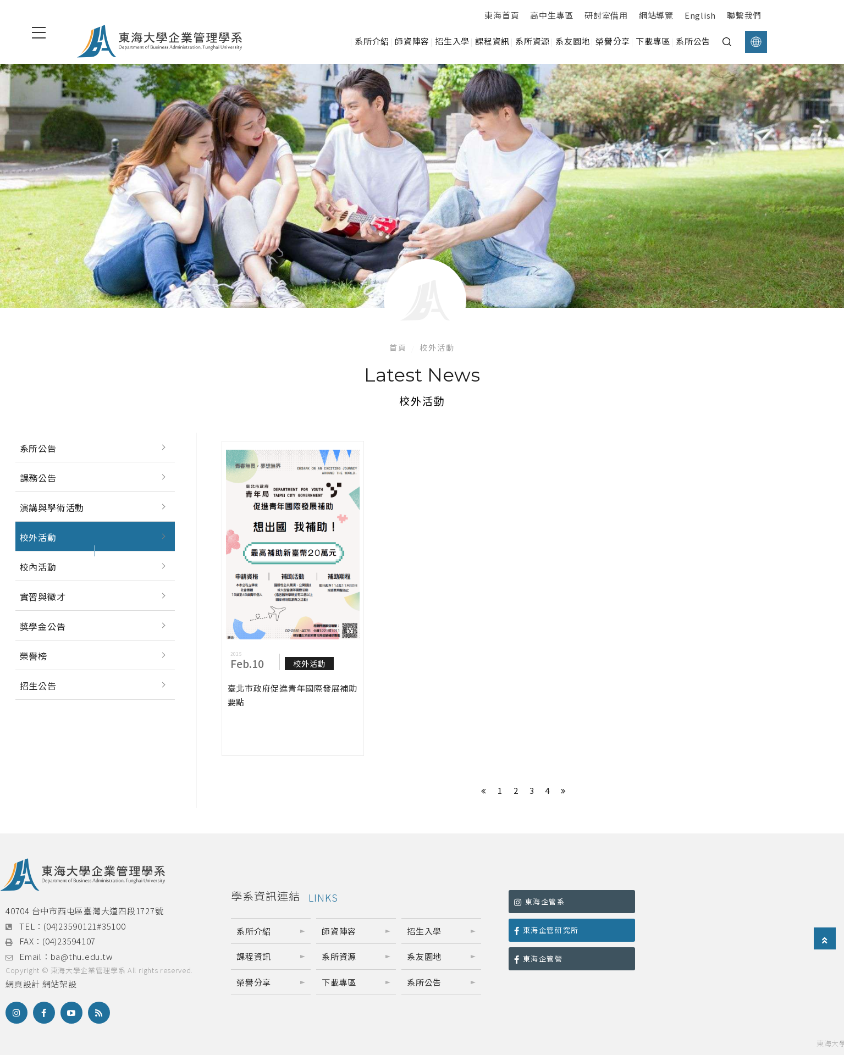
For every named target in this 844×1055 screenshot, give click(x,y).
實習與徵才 (43, 596)
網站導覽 (656, 15)
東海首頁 (501, 15)
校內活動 (38, 566)
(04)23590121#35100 (84, 926)
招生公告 (38, 685)
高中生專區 (551, 15)
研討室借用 (606, 15)
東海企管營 (538, 958)
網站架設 (59, 984)
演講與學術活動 (52, 507)
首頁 (398, 347)
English (700, 15)
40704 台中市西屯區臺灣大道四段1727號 (84, 911)
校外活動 (38, 537)
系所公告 (38, 448)
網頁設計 (22, 984)
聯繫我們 (744, 15)
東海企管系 (539, 901)
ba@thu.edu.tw (82, 956)
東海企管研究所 (546, 930)
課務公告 (38, 477)
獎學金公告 (43, 626)
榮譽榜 (33, 655)
